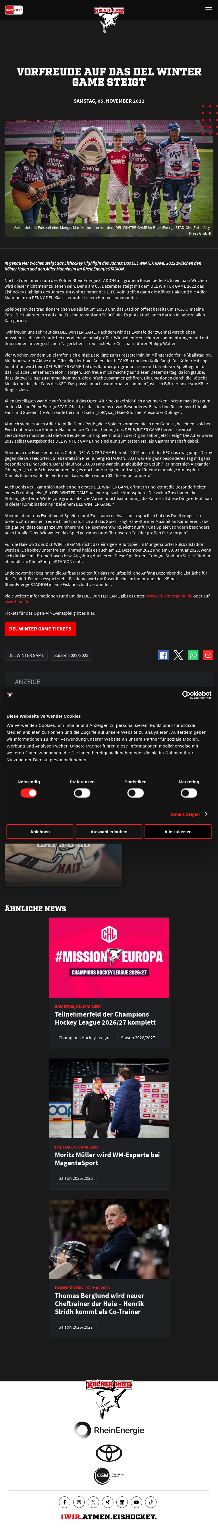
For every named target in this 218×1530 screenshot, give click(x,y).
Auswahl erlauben (108, 831)
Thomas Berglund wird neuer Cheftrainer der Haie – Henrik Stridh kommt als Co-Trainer (99, 1304)
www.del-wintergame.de (169, 596)
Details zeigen (185, 814)
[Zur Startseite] (109, 20)
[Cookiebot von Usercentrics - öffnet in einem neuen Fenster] (186, 695)
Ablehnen (40, 831)
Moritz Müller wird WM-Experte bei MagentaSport (107, 1159)
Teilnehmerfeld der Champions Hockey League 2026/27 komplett (105, 1018)
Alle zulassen (178, 831)
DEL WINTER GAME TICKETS (40, 628)
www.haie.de (17, 601)
